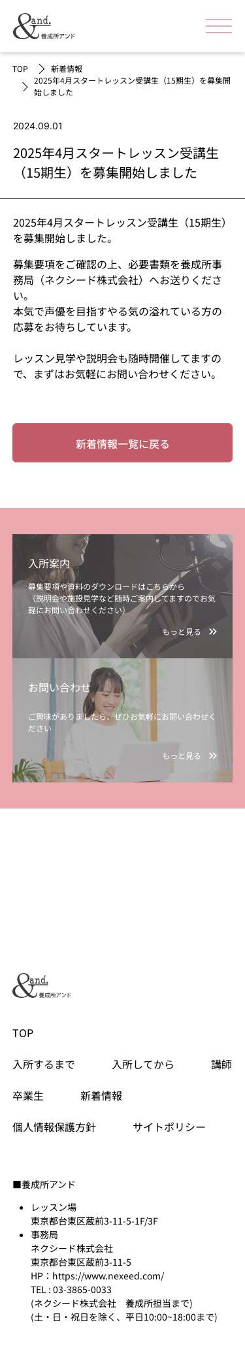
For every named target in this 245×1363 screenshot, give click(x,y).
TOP (20, 68)
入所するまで (43, 1064)
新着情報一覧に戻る (123, 443)
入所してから (143, 1064)
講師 (221, 1064)
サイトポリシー (169, 1126)
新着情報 (66, 68)
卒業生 (28, 1095)
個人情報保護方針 (54, 1126)
